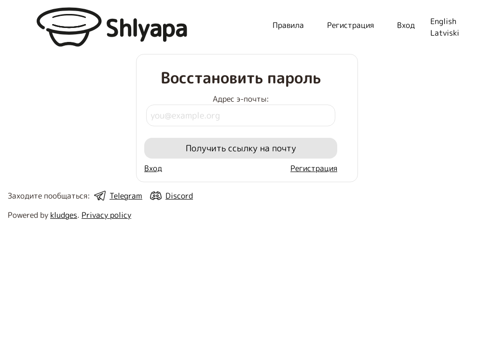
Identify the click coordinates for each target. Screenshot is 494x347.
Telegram (126, 195)
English (443, 21)
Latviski (444, 32)
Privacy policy (106, 215)
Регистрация (313, 168)
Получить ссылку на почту (241, 148)
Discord (179, 195)
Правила (288, 25)
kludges (63, 215)
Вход (153, 168)
